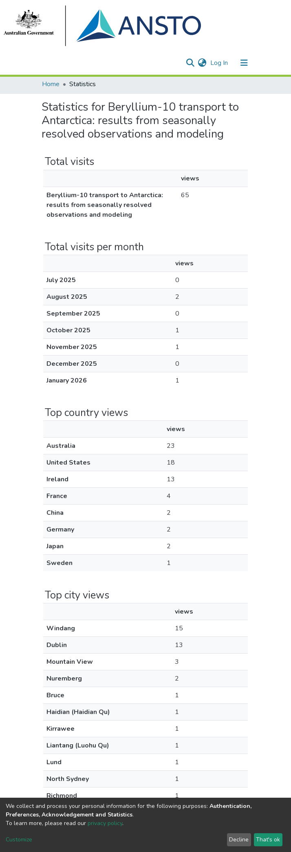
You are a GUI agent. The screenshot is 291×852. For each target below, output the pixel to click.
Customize (19, 839)
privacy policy (105, 823)
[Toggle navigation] (244, 63)
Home (51, 84)
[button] (202, 63)
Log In (219, 62)
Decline (239, 839)
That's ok (268, 839)
